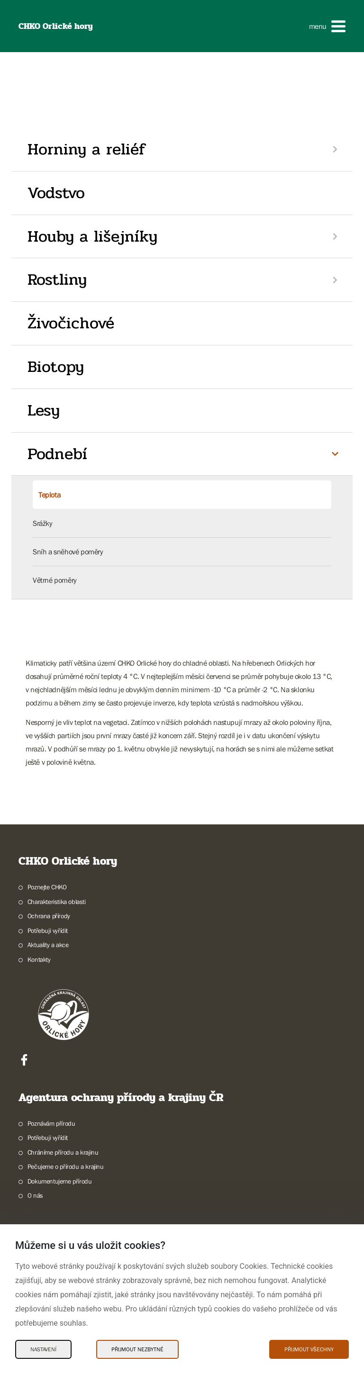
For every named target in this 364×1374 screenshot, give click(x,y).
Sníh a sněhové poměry (68, 551)
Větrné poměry (55, 580)
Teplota (49, 494)
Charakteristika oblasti (56, 901)
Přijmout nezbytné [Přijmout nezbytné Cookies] (137, 1349)
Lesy (43, 410)
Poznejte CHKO (47, 887)
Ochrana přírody (48, 916)
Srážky (43, 523)
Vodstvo (56, 193)
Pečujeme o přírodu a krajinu (65, 1166)
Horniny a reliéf (86, 149)
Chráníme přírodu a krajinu (63, 1152)
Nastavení (43, 1349)
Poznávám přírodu (51, 1123)
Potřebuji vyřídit (47, 930)
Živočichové (70, 323)
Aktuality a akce (48, 945)
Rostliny (57, 279)
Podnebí (57, 454)
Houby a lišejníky (92, 236)
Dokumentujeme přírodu (59, 1181)
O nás (35, 1195)
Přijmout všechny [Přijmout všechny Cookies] (309, 1349)
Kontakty (39, 959)
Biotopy (55, 366)
